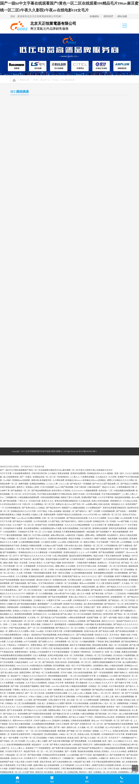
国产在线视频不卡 (104, 418)
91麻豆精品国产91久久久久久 (62, 676)
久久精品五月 (102, 363)
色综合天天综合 (129, 401)
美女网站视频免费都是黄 (16, 504)
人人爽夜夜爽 (102, 731)
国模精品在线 (125, 597)
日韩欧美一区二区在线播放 (67, 470)
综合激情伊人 (113, 422)
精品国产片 (16, 562)
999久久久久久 (43, 545)
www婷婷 (114, 562)
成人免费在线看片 (130, 549)
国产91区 (121, 710)
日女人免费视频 (40, 542)
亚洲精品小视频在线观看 (31, 432)
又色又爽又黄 (85, 415)
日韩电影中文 (24, 531)
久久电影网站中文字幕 (30, 604)
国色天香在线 (46, 648)
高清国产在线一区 (34, 765)
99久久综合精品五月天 (42, 494)
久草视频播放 (102, 525)
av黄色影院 (77, 631)
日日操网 (19, 586)
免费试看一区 (32, 480)
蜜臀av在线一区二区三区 (84, 731)
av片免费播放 (126, 428)
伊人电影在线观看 (37, 689)
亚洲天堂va (63, 682)
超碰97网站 (38, 652)
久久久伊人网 (72, 758)
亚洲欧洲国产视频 (89, 384)
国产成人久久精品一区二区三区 (94, 624)
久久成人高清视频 (15, 528)
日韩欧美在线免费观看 (81, 607)
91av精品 (40, 518)
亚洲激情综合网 (60, 466)
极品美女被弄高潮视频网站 (81, 442)
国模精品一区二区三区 (93, 432)
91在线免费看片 (10, 418)
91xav (108, 717)
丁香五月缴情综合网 (113, 442)
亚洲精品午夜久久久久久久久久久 (46, 744)
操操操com (83, 679)
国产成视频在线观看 (18, 706)
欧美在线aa (14, 751)
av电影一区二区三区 (66, 477)
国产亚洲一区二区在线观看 (28, 772)
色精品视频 (14, 446)
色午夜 (54, 545)
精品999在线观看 (27, 466)
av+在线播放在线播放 (71, 710)
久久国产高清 (28, 658)
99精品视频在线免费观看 (115, 634)
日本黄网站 (44, 645)
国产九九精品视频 (75, 662)
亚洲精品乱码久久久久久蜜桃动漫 (33, 439)
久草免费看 (124, 731)
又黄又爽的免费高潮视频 (72, 655)
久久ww (127, 514)
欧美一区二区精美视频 (74, 542)
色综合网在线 (112, 703)
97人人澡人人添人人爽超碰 (80, 579)
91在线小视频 (89, 435)
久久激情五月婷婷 (49, 428)
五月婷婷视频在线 (13, 394)
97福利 (51, 624)
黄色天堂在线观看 (103, 713)
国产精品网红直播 (112, 545)
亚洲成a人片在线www (22, 497)
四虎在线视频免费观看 (112, 669)
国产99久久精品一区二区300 (13, 700)
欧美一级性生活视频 (61, 459)
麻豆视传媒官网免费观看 (29, 717)
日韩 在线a (113, 731)
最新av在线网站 (20, 741)
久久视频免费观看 (87, 528)
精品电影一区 (69, 398)
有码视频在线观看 (85, 751)
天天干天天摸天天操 (9, 717)
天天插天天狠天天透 (54, 518)
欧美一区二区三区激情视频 (114, 741)
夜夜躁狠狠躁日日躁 (48, 682)
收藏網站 (94, 16)
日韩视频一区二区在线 (17, 425)
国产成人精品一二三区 (12, 755)
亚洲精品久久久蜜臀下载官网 (59, 590)
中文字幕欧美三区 (129, 645)
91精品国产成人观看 (82, 648)
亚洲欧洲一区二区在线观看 (45, 727)
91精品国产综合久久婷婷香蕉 (94, 710)
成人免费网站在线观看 (19, 555)
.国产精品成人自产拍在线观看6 (53, 504)
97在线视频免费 (108, 398)
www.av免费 (67, 487)
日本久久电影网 (63, 610)
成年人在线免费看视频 (124, 583)
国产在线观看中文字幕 (65, 700)
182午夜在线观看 (93, 380)
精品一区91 (71, 552)
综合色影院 (124, 425)
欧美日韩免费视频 (71, 415)
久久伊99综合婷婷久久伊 (11, 391)
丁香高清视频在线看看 (42, 459)
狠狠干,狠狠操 (100, 425)
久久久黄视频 (22, 463)
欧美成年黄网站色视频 (118, 466)
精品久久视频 (124, 504)
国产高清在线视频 (106, 514)
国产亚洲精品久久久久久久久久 (41, 761)
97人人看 (100, 470)
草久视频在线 (82, 569)
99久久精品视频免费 (75, 724)
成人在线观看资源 (11, 363)
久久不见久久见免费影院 (36, 569)
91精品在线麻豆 (22, 549)
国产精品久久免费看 (129, 370)
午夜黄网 (11, 579)
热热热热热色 (89, 525)
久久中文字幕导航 (106, 384)
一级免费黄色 (81, 645)
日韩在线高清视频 (98, 593)
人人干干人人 (106, 617)
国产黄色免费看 (40, 586)
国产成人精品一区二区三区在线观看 (76, 501)
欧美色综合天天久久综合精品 (68, 686)
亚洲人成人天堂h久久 (78, 483)
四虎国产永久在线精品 (73, 490)
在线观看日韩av (96, 590)
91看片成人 (48, 737)
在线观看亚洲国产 (94, 446)
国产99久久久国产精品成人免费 (117, 758)
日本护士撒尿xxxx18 (42, 607)
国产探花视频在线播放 (27, 490)
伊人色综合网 (108, 706)
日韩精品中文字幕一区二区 (30, 418)
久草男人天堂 (47, 535)
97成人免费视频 (129, 713)
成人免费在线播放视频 (90, 748)
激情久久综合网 (36, 655)
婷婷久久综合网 (85, 408)
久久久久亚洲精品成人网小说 (125, 631)
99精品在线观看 (88, 473)
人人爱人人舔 (108, 583)
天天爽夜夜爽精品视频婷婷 (73, 418)
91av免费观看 (92, 514)
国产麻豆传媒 (98, 480)
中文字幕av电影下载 (25, 435)
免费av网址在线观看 (56, 706)
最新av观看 (8, 449)
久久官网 (112, 363)
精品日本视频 (75, 425)
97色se (31, 583)
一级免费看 (132, 398)
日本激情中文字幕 (71, 566)
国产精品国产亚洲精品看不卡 (91, 634)
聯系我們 (108, 16)
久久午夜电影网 (67, 652)
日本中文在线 (78, 765)
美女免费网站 (60, 693)
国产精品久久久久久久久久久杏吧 (121, 473)
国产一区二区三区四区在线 (30, 477)
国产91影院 (96, 583)
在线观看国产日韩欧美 (81, 720)
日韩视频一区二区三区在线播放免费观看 (34, 748)
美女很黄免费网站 (32, 415)
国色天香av (32, 706)
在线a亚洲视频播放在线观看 (19, 631)
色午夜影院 (65, 720)
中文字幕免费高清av (9, 477)
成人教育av (101, 473)
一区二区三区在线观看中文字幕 (82, 562)
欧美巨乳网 (108, 501)
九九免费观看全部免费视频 (43, 610)
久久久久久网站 (8, 710)
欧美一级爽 (120, 696)
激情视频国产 (44, 490)
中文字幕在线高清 (46, 470)
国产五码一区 (79, 391)
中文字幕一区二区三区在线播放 (17, 483)
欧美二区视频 (117, 586)
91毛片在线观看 (47, 374)
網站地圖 (122, 16)
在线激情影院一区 (118, 483)
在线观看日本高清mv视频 (57, 579)
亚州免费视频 (59, 552)
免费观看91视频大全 (27, 614)
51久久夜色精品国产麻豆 (79, 682)
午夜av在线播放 (55, 398)
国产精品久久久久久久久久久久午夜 (36, 442)
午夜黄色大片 (56, 645)
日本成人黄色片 (36, 449)
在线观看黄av (124, 658)
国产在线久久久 (10, 600)
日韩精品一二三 (95, 741)
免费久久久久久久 (116, 689)
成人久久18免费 (84, 480)
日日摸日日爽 (73, 748)
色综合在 (42, 706)
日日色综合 (118, 542)
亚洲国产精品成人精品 (19, 655)
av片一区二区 (35, 549)
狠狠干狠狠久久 (121, 559)
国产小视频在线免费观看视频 (45, 497)
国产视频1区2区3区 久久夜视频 (66, 600)
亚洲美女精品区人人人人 (74, 439)
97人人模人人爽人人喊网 (37, 628)
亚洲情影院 (121, 604)
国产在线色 (121, 398)
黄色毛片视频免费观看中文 (37, 676)
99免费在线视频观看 (96, 772)
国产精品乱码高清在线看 (77, 404)
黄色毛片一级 (118, 579)
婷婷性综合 (97, 501)
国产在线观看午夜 (118, 641)
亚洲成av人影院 (32, 374)
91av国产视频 (123, 408)
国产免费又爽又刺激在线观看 (64, 634)
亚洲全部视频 (110, 665)
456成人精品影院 (35, 720)
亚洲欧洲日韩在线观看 (58, 425)
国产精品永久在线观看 (22, 408)
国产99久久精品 (69, 480)
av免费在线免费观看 (105, 535)
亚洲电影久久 (6, 607)
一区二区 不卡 (64, 727)
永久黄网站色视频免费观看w (127, 706)
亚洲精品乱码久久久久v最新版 (100, 360)
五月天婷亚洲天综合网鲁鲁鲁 (116, 446)
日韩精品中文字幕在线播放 (20, 487)
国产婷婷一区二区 (82, 555)
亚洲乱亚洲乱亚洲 (121, 617)
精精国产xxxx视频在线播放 (73, 394)
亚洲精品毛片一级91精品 (127, 555)
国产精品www (47, 772)
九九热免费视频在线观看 (82, 459)
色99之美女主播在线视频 (20, 610)
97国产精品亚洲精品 (18, 514)
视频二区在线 (99, 744)
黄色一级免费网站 (21, 713)
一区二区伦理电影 (62, 737)
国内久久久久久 (109, 507)
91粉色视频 (57, 566)
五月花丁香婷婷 (100, 466)
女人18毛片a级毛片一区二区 (117, 614)
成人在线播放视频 (130, 648)
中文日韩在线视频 (81, 590)
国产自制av (33, 470)
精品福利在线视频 (123, 384)
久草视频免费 (30, 452)
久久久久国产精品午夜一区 (106, 737)
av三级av (57, 494)
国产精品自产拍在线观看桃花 (25, 682)
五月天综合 (115, 521)
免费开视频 (24, 370)
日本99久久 (23, 583)
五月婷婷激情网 (56, 669)
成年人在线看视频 (88, 665)
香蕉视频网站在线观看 (103, 459)
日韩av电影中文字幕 (57, 586)
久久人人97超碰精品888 (66, 751)
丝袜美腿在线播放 (44, 593)
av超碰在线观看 (106, 765)
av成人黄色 (70, 576)
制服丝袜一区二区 (26, 662)
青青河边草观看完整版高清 (66, 387)
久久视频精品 (103, 562)
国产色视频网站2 (10, 439)
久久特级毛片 (87, 425)
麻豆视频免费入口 (101, 641)
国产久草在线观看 (15, 597)
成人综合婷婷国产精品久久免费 (91, 703)
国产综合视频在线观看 (58, 696)
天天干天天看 (6, 360)
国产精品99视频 (35, 641)
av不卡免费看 (92, 439)
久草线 (51, 456)
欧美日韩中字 (133, 604)
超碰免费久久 (81, 669)
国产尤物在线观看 (19, 470)
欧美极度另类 (46, 367)
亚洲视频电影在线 (76, 696)
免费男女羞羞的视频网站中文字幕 (107, 549)
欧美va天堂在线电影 (100, 387)
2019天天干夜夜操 (51, 720)
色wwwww (130, 439)
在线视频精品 (26, 494)
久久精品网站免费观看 (113, 477)
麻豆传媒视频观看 (121, 418)
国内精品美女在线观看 (71, 473)
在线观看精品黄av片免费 (51, 415)
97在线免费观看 (55, 439)
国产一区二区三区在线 (35, 579)
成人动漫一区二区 (75, 586)
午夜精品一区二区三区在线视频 (30, 679)
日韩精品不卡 (48, 511)
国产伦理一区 (127, 607)
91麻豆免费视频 (87, 600)
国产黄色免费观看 (106, 439)
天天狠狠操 (122, 755)
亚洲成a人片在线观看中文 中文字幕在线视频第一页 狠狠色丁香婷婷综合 (60, 538)
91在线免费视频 (92, 765)
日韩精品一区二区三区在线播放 (98, 542)
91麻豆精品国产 (94, 374)
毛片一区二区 (110, 590)
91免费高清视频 (88, 363)
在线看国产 (120, 439)
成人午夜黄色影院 (8, 652)
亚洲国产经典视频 (111, 679)
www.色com (21, 404)
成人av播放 (69, 669)
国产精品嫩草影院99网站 (54, 758)
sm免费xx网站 (91, 391)
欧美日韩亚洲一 (69, 449)
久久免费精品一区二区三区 (43, 391)
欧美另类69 (57, 377)
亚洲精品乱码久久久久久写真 (23, 398)
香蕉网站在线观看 (100, 415)
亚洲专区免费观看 (78, 360)
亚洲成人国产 (90, 494)
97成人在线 (12, 686)
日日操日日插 (35, 387)
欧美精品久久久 (40, 501)
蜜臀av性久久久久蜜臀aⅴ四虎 (22, 518)
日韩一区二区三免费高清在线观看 (27, 737)
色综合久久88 (17, 645)
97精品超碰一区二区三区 (16, 641)
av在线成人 (49, 700)
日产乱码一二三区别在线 (115, 480)
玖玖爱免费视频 (121, 459)
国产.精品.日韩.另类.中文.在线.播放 (86, 727)
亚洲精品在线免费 (36, 463)
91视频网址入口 (20, 720)
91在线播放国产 (51, 703)
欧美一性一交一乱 (65, 731)
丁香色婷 (100, 528)
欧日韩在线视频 (57, 768)
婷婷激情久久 (116, 387)
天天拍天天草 (7, 741)
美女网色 (26, 401)
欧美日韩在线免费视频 (95, 724)
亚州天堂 (119, 514)
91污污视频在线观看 (44, 662)
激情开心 (21, 374)
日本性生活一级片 (35, 758)
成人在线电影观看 (52, 652)
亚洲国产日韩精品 (87, 497)
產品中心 (45, 80)
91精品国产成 (22, 710)
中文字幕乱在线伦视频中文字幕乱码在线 (54, 380)
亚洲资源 (57, 418)
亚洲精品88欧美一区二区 (11, 658)
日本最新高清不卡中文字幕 (113, 621)
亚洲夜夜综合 (50, 555)
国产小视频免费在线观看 (40, 566)
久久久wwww (77, 377)
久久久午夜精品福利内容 (99, 483)
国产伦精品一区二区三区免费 (12, 628)
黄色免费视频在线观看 (58, 562)
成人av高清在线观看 (40, 755)
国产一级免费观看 (83, 576)
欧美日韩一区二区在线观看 (82, 713)
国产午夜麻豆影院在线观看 (40, 600)
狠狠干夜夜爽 (73, 689)
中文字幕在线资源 (117, 573)
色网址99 (59, 391)
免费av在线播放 (83, 477)
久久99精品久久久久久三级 (95, 655)
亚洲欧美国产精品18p (71, 463)
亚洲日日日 (27, 724)
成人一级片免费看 (11, 624)
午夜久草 (26, 391)
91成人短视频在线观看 (50, 473)
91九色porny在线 (130, 387)
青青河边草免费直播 (118, 415)
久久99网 (99, 662)
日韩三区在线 (114, 655)
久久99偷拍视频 (95, 628)
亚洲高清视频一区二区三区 (79, 549)
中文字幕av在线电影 (41, 422)
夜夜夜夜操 (70, 569)
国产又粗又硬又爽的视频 (59, 628)
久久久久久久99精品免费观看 (77, 411)
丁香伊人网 (114, 428)
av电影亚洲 (70, 422)
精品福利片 (37, 631)
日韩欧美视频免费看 (27, 545)
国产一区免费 (94, 398)
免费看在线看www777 (117, 411)
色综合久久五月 (102, 521)
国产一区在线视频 (106, 463)
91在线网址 (93, 645)
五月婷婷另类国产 (78, 446)
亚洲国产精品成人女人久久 (117, 772)
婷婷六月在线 (79, 380)
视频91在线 (126, 521)
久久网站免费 (59, 367)
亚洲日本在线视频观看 (114, 672)
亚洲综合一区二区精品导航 (66, 658)
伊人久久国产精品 (114, 693)
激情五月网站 (90, 428)
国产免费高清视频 (95, 672)
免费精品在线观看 (128, 655)
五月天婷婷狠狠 (126, 744)
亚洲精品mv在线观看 (21, 367)
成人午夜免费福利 (49, 717)
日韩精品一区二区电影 (98, 573)
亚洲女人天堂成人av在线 (21, 696)
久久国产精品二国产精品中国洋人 (62, 408)
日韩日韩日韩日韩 (39, 360)
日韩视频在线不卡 (129, 624)
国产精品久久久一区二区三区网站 (70, 514)
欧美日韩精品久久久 (66, 521)
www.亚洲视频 (60, 662)
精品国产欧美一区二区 (33, 638)
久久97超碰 (47, 418)
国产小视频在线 (126, 432)
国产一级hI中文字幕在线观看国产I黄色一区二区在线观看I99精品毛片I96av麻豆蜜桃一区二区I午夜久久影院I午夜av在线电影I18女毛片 (56, 356)
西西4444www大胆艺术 (23, 607)
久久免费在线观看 (91, 586)
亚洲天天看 (89, 662)
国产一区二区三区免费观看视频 (41, 514)
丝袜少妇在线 (104, 391)
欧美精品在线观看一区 (63, 535)
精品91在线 (98, 442)
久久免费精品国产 (94, 394)
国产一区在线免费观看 (103, 559)
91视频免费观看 (91, 377)
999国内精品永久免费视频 (41, 552)
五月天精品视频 (80, 597)
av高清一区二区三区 (68, 679)
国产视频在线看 (94, 507)
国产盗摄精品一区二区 (21, 377)
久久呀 (46, 631)
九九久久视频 (113, 404)
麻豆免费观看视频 (14, 422)
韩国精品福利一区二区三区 (22, 507)
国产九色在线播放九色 (62, 648)
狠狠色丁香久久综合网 (71, 384)
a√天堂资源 (131, 710)
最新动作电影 (94, 597)
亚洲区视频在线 (65, 717)
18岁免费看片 (82, 676)
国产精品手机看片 (65, 555)
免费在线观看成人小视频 (11, 401)
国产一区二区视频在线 (115, 761)
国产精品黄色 (97, 477)
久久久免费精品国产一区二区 (74, 755)
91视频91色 (11, 490)
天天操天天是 (114, 449)
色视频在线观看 (86, 758)
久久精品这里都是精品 (61, 665)
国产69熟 (15, 573)
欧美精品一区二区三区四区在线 (93, 689)
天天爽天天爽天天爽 (109, 597)
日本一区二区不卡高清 (67, 545)
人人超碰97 (100, 761)
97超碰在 (80, 422)
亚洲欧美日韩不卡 (63, 765)
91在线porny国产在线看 (53, 432)
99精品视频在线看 (124, 665)
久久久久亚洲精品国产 (117, 751)
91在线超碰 (20, 569)
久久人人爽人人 (18, 634)
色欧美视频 (113, 425)
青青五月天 (88, 631)
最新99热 (35, 367)
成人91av (68, 391)
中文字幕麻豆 (106, 682)
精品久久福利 (68, 494)
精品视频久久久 (7, 501)
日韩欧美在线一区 (75, 428)
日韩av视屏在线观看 (112, 662)
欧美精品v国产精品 (110, 727)
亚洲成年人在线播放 (61, 607)
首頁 (35, 80)
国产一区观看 (71, 638)
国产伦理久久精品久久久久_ (113, 748)
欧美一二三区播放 (95, 755)
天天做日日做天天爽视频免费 (21, 734)
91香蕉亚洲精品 (63, 761)
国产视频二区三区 (74, 617)
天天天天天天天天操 (23, 768)
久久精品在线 (85, 387)
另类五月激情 (13, 473)
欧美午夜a (65, 573)
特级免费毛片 (122, 566)
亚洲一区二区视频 (113, 538)
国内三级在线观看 (39, 483)
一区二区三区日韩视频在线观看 (43, 617)
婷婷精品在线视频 (41, 724)
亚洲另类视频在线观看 (21, 744)
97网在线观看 (12, 727)
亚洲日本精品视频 (56, 542)
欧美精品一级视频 (91, 617)
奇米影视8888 (63, 363)
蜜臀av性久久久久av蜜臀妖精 (41, 741)
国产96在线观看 (86, 566)
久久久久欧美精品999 (26, 593)
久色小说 (95, 682)
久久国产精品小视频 (52, 449)
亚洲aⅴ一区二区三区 (102, 579)
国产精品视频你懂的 (41, 665)
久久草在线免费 (40, 408)
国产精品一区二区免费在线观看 (46, 559)
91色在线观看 (127, 593)
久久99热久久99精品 (18, 761)
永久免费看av (9, 758)
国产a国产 (75, 610)
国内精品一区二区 (39, 456)
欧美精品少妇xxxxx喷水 (104, 566)
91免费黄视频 (129, 542)
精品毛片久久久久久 (59, 507)
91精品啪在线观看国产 (30, 473)
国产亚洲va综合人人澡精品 (33, 394)
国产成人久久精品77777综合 (81, 604)
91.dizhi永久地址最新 (67, 703)
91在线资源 (103, 700)
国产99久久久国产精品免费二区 (106, 370)
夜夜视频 (62, 617)
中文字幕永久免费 (24, 652)
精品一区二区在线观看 (119, 531)
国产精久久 (131, 573)
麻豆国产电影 (39, 446)
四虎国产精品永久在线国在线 (69, 401)
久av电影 (7, 367)
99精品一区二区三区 (68, 621)
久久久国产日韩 (59, 748)
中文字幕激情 (41, 435)
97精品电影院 (37, 621)
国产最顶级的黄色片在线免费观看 (119, 610)
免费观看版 (105, 586)
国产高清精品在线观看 (125, 518)
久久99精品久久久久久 (123, 628)
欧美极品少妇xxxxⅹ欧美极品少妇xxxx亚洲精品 (86, 367)
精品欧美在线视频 (85, 638)
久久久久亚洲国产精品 (69, 497)
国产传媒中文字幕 (123, 569)
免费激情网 (101, 422)
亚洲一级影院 (24, 511)
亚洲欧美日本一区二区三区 (91, 610)
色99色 (111, 720)
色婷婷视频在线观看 (115, 734)
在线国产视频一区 (94, 504)
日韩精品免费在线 (62, 772)
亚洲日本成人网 (91, 518)
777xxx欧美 (129, 477)
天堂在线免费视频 (127, 727)
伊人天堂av (113, 600)
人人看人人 (75, 363)
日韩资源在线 (61, 624)
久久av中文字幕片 (83, 652)
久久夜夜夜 (87, 466)
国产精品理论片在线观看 (103, 576)
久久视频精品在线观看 (15, 765)
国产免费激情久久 (128, 497)
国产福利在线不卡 (61, 593)
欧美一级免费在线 (56, 576)
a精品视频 (90, 418)
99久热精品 (49, 658)
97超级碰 (112, 710)
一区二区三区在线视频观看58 (91, 545)
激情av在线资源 (116, 686)
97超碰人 (44, 672)
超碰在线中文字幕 (53, 463)
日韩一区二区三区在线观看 (54, 404)
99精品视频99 (26, 751)
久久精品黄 (133, 717)
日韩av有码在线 (52, 679)
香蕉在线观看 (64, 360)
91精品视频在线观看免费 (124, 377)
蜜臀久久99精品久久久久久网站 (121, 367)
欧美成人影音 (74, 624)
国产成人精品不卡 (36, 710)
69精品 (16, 669)
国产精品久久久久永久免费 (35, 597)
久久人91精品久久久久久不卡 (101, 569)
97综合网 (79, 768)
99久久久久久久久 (89, 463)
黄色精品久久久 (118, 391)
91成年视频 (89, 511)
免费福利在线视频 (78, 772)
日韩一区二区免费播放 (58, 435)
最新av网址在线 (58, 422)
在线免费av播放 (92, 696)
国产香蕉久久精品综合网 (60, 631)
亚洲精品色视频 (40, 696)
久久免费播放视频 (46, 686)
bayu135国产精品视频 (64, 374)
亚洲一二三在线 (10, 511)
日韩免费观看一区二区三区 (66, 528)
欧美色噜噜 (23, 600)
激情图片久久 (104, 456)
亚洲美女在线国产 (113, 470)
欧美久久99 (115, 645)
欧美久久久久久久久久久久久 (34, 576)
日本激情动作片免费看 (13, 415)
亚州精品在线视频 (62, 741)
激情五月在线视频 (119, 717)
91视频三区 (104, 645)
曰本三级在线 (81, 374)
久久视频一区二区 (85, 614)
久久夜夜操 (29, 525)
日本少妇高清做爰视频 (83, 559)
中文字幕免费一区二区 (13, 452)
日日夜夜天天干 (31, 645)
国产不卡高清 (86, 641)
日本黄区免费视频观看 (73, 518)
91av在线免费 (126, 404)
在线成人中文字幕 (56, 569)
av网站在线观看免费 (77, 504)
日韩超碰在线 (76, 525)
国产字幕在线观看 (99, 720)
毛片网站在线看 (75, 466)
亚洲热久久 (102, 449)
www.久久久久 (23, 552)
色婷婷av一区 (22, 617)
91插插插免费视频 (75, 511)
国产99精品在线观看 (85, 521)
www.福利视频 (73, 641)
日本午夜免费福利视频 (128, 737)
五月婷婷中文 (98, 538)
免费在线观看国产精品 (115, 724)
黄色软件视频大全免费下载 (57, 446)
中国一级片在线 (10, 583)
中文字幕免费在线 (123, 720)
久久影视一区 (34, 504)
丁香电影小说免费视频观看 (82, 737)
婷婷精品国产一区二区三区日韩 (26, 535)
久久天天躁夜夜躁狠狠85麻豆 (121, 525)
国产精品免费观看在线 (41, 377)
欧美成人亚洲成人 (102, 638)
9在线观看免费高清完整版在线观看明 (16, 542)
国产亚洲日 (117, 713)
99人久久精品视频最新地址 (44, 731)
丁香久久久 (23, 387)
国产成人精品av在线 (9, 559)
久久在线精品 (112, 676)
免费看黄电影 (123, 590)
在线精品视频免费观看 (125, 535)
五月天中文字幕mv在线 (87, 452)
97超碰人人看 (37, 401)
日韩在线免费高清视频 (50, 384)
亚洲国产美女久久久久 (37, 425)
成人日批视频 (11, 703)
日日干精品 (42, 398)
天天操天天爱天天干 (14, 638)
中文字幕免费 (102, 428)
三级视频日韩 (11, 384)
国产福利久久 (82, 398)
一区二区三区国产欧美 (122, 682)
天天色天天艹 (115, 624)
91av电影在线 (53, 501)
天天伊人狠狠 (66, 559)
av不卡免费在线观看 (28, 669)
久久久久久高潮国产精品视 (17, 566)
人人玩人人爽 (52, 370)
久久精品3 (52, 360)
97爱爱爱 (76, 665)
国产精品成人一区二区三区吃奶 (121, 487)
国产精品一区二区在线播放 (123, 456)
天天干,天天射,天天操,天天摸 (61, 672)
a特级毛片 (20, 579)
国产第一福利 (60, 614)
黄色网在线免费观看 (23, 501)
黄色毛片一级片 (86, 658)
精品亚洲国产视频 (8, 404)
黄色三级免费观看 (112, 528)
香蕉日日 (39, 658)
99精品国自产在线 (8, 772)
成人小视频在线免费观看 (85, 535)
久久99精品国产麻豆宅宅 (86, 700)
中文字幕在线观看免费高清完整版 (106, 648)
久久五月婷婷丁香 (99, 411)
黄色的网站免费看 (100, 531)
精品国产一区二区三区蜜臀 (108, 497)
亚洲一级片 (119, 360)
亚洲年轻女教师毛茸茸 (21, 621)
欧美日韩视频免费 (23, 672)
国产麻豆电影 (101, 600)
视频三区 (27, 422)
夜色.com (95, 607)
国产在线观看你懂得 (105, 435)
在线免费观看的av (80, 717)
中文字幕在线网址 (84, 552)
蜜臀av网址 (90, 422)
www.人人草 (43, 669)
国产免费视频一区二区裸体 (19, 456)
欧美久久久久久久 (97, 734)
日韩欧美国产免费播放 (87, 449)
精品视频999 (110, 555)
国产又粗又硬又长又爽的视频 (62, 583)
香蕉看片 (35, 672)
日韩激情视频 (41, 734)
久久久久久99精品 (119, 638)
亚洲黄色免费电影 (56, 411)
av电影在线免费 (116, 552)
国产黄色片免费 (55, 734)
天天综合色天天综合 (45, 452)
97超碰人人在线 (42, 583)
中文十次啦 (67, 597)
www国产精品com (58, 724)
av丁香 (100, 665)
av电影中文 (5, 634)
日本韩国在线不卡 (81, 487)
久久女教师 (71, 452)
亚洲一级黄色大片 (104, 494)
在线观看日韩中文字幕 (79, 593)
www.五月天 (55, 755)
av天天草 (79, 494)
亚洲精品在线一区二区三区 (44, 363)
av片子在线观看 (30, 528)
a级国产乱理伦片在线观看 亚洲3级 (106, 652)
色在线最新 (102, 452)
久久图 (20, 459)
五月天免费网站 (75, 435)
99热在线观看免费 (53, 710)
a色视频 (26, 755)
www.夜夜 (28, 586)
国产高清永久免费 (107, 518)
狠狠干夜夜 (45, 573)
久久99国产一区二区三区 (23, 411)
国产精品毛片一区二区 (114, 490)
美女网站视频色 (51, 621)
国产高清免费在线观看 (28, 686)
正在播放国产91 (36, 555)
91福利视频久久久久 (127, 676)
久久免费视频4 (25, 731)
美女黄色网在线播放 (103, 511)
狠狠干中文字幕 (122, 435)
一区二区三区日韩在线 (118, 452)
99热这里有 (21, 758)
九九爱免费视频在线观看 (29, 428)
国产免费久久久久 (46, 528)
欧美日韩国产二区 (79, 741)
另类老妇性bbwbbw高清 (104, 604)
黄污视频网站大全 (41, 768)
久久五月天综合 (95, 679)
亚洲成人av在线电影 (77, 507)
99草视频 (27, 459)
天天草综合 (125, 768)
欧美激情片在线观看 (35, 700)
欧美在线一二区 (106, 377)
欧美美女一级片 (114, 593)
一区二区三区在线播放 (54, 638)
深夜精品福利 (13, 494)
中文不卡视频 (24, 703)
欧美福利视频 (48, 765)
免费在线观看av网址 (103, 631)
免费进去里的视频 (129, 538)
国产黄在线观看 (10, 387)
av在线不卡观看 (42, 507)
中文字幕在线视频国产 (111, 380)
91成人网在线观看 (60, 442)
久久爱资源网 (56, 490)
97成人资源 (19, 648)
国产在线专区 (26, 446)
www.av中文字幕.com (92, 401)
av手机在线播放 (83, 583)
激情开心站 (72, 614)
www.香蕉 (62, 428)
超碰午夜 (128, 689)
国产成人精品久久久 (123, 765)
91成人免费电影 (36, 713)
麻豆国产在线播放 (97, 717)
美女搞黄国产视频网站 (30, 573)
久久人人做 (64, 370)
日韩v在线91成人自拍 (73, 432)
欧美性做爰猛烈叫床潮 (44, 525)
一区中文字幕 (14, 604)
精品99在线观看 (25, 727)
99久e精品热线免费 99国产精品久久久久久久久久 (76, 456)
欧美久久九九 (48, 387)
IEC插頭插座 (68, 80)
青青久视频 (36, 511)
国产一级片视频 (110, 504)
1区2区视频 (99, 614)
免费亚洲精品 (37, 531)
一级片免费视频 (50, 477)
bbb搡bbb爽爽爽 (34, 404)
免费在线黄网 (50, 401)
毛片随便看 (95, 621)
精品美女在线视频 (84, 744)
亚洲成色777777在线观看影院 (38, 634)
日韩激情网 (18, 525)
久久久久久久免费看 (98, 404)
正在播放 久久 (39, 487)
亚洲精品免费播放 (37, 370)
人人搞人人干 (15, 665)
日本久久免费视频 (97, 676)
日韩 (5, 604)
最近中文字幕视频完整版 (80, 531)
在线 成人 (41, 590)
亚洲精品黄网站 (68, 744)
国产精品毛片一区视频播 (81, 370)
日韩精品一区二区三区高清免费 (95, 686)
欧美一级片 (108, 628)
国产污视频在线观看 (93, 768)
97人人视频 (27, 665)
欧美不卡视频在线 (123, 463)
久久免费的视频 (46, 480)
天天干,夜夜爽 (121, 576)
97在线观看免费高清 (22, 360)
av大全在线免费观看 (98, 487)
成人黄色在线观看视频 (93, 490)
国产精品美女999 (53, 394)
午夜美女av (12, 531)
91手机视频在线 (111, 432)
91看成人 (26, 521)
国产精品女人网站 (45, 614)
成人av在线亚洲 (46, 693)
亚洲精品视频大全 (21, 689)
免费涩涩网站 (25, 559)
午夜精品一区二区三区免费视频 (24, 693)
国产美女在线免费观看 (58, 483)
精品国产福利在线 (116, 700)
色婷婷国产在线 (7, 648)
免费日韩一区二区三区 (112, 401)
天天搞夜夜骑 (6, 720)
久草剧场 (66, 377)
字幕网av (17, 576)
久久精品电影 (37, 703)
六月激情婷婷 (47, 604)
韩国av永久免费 (95, 669)
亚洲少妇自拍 (61, 549)
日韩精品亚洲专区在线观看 (54, 641)
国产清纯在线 (48, 549)
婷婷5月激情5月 (74, 693)
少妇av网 (57, 480)
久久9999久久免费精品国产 (93, 693)
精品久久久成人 (109, 374)
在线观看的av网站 (101, 552)
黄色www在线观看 (87, 470)
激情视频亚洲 (61, 511)
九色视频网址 (39, 751)
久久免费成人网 (97, 555)
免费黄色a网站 (54, 597)
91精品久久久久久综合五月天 (34, 562)
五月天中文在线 (29, 380)
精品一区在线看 (21, 449)
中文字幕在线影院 (52, 655)
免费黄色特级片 (22, 538)
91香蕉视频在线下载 (126, 374)
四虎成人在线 (130, 586)
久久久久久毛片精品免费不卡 (57, 713)
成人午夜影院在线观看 (56, 689)
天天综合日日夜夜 (111, 768)
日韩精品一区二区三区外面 (105, 658)
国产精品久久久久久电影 (14, 676)
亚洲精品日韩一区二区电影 (104, 408)
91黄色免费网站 (120, 494)
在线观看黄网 (100, 751)
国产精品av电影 (62, 525)
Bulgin (56, 80)
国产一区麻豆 (26, 363)
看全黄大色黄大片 (44, 466)
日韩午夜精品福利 (8, 374)
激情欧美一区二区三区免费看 (75, 734)
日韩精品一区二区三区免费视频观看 (20, 590)
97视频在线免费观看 (79, 573)
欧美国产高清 (41, 411)
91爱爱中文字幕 (54, 487)
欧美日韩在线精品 (8, 552)
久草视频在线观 (107, 696)
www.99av (55, 573)
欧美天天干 (98, 758)
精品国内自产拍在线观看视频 (44, 521)
